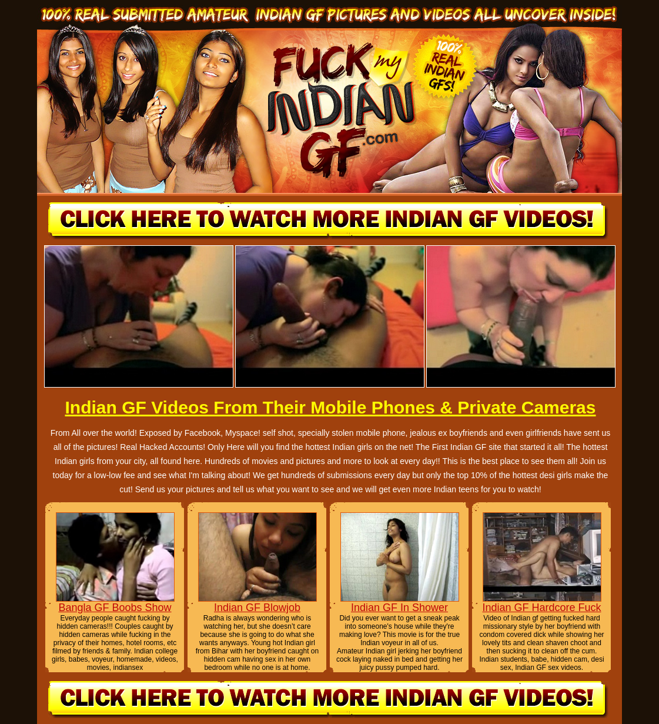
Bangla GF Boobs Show (114, 607)
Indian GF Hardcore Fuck (541, 607)
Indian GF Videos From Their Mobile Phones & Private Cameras (330, 407)
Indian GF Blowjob (257, 607)
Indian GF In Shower (399, 607)
